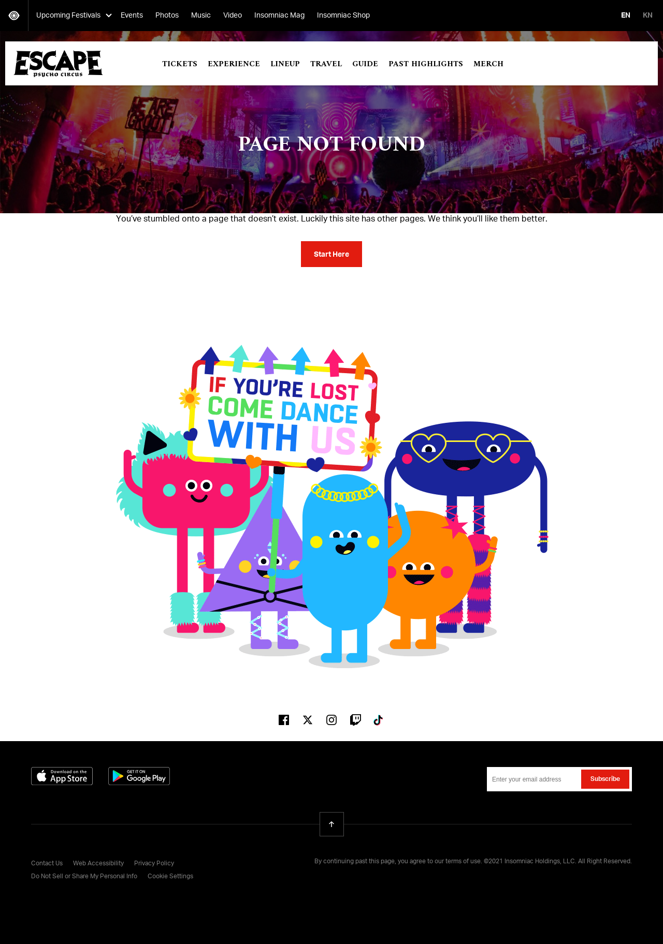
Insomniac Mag (279, 15)
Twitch (355, 720)
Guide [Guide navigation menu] (365, 64)
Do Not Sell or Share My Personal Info (84, 877)
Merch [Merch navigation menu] (488, 64)
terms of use (463, 862)
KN (648, 15)
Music (201, 15)
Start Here (331, 254)
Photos (167, 15)
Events (132, 15)
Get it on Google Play (139, 776)
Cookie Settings (170, 877)
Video (232, 15)
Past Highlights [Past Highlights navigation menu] (425, 64)
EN (625, 15)
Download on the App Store (62, 776)
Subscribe (605, 779)
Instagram (331, 720)
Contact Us (47, 864)
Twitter (307, 720)
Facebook (284, 720)
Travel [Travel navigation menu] (326, 64)
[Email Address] (559, 779)
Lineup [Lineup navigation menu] (285, 64)
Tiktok (379, 720)
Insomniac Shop (343, 15)
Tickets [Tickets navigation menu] (179, 64)
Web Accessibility (98, 864)
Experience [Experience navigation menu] (234, 64)
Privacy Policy (154, 864)
